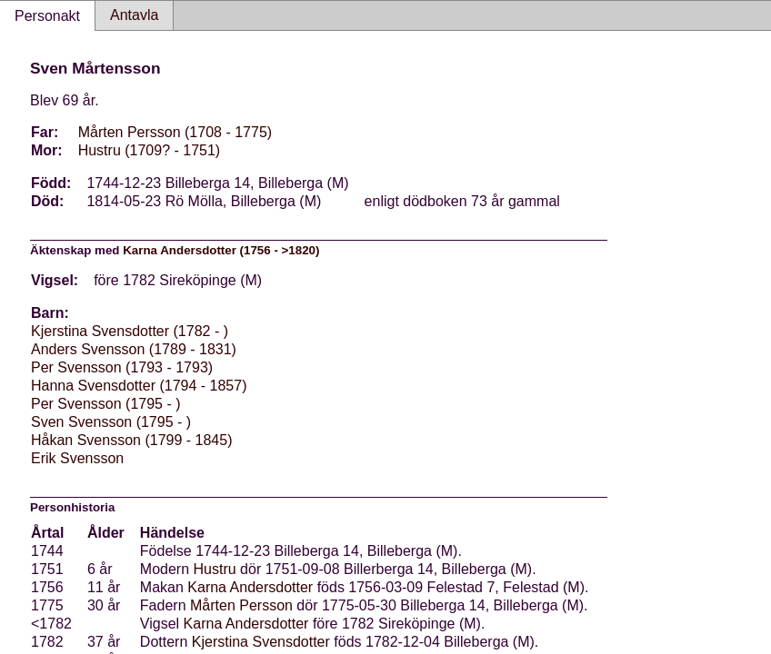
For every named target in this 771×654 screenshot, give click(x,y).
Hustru (215, 569)
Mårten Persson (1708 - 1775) (175, 132)
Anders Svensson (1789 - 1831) (133, 349)
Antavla (134, 15)
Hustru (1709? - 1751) (149, 150)
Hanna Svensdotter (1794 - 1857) (138, 385)
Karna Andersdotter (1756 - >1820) (221, 250)
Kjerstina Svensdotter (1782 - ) (129, 331)
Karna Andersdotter (250, 587)
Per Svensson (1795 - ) (106, 403)
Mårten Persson (241, 605)
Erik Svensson (77, 458)
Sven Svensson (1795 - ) (111, 422)
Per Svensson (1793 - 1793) (122, 367)
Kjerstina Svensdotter (261, 641)
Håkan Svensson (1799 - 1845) (131, 440)
